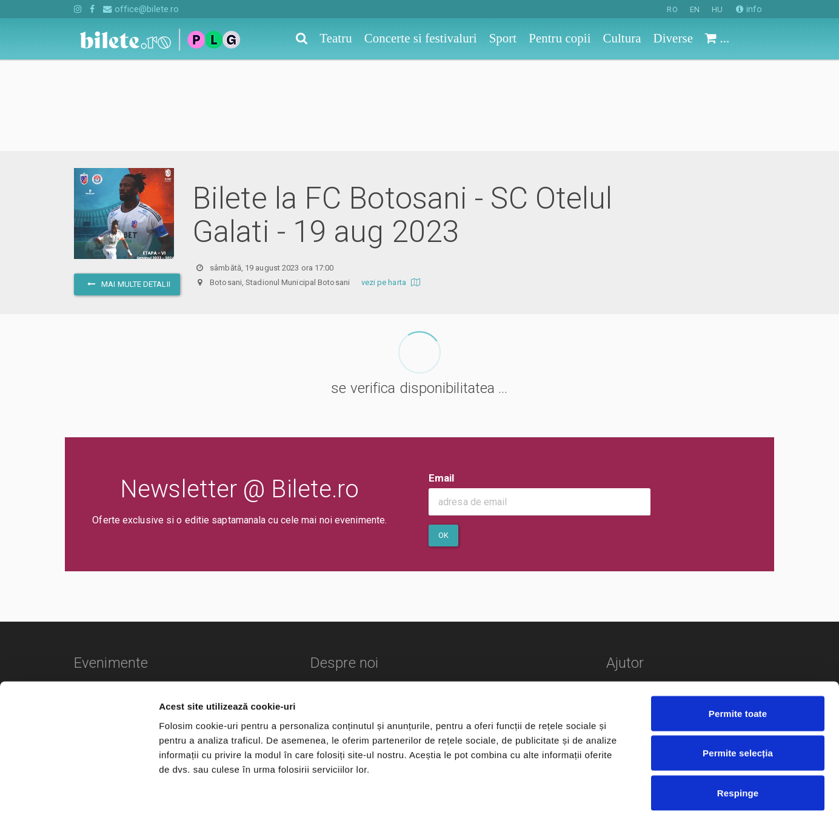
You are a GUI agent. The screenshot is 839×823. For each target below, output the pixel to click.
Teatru (87, 603)
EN (695, 9)
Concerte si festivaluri (120, 620)
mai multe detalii (127, 192)
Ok (443, 443)
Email (442, 386)
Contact (329, 603)
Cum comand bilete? (666, 609)
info (749, 9)
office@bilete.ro (141, 9)
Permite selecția (738, 704)
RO (672, 9)
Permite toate (738, 664)
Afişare (606, 799)
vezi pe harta (392, 190)
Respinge (737, 743)
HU (717, 9)
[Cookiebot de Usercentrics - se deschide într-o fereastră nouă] (78, 799)
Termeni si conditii (351, 620)
